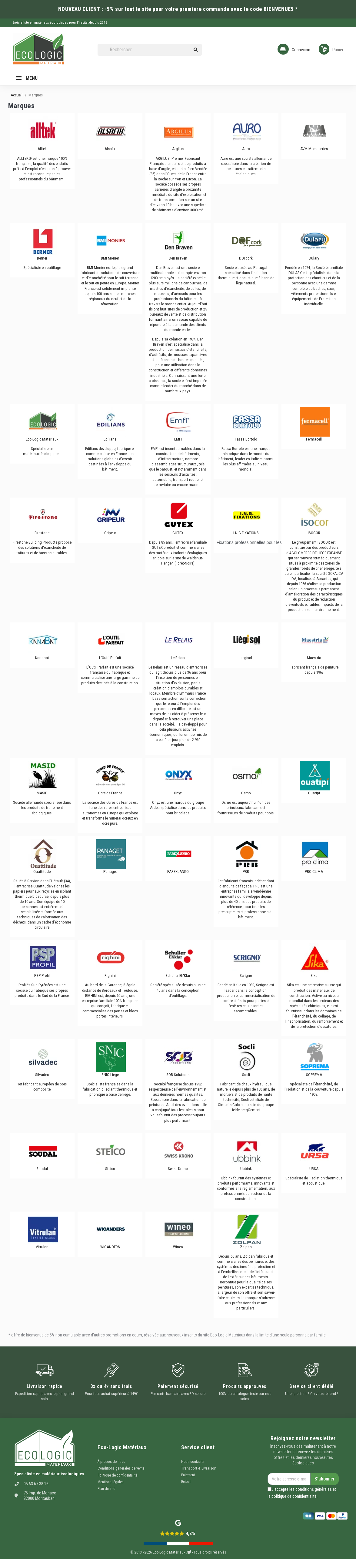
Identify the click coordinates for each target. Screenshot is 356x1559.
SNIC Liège (110, 1074)
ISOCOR (314, 533)
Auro (246, 148)
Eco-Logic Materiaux (42, 439)
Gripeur (110, 533)
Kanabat (42, 657)
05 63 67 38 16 (36, 1483)
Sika (314, 975)
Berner (42, 258)
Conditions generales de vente (121, 1468)
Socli (246, 1074)
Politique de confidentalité (117, 1475)
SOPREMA (314, 1074)
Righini (110, 975)
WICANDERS (110, 1247)
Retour (186, 1482)
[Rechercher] (150, 50)
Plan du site (106, 1489)
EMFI (178, 439)
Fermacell (314, 439)
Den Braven (178, 258)
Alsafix (110, 148)
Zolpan (246, 1247)
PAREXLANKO (178, 871)
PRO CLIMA (314, 871)
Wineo (178, 1247)
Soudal (42, 1168)
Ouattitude (42, 871)
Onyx (178, 793)
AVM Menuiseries (314, 148)
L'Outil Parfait (110, 657)
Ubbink (246, 1168)
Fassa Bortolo (246, 439)
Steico (110, 1168)
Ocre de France (110, 793)
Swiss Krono (178, 1168)
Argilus (178, 148)
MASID (42, 793)
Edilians (110, 439)
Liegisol (246, 657)
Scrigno (246, 975)
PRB (246, 871)
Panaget (110, 871)
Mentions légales (111, 1482)
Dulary (314, 258)
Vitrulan (42, 1247)
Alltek (42, 148)
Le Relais (178, 657)
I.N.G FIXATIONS (246, 533)
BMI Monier (110, 258)
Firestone (42, 533)
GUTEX (177, 533)
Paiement (188, 1475)
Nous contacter (193, 1462)
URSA (313, 1168)
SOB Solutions (177, 1074)
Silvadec (42, 1074)
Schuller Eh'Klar (177, 975)
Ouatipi (314, 793)
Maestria (314, 657)
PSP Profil (42, 975)
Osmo (246, 793)
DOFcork (246, 258)
